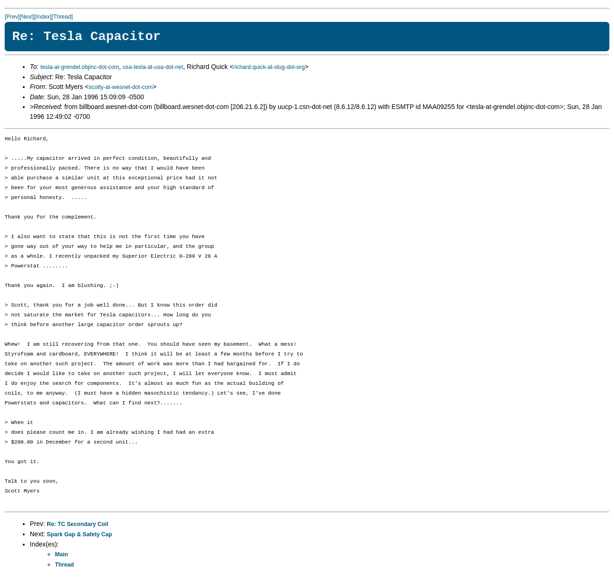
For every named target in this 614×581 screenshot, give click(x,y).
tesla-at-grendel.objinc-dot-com (79, 67)
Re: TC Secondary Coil (77, 524)
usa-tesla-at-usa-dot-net (152, 67)
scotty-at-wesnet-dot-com (120, 87)
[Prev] (12, 17)
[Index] (43, 17)
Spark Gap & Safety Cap (79, 534)
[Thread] (62, 17)
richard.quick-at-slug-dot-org (268, 67)
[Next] (27, 17)
